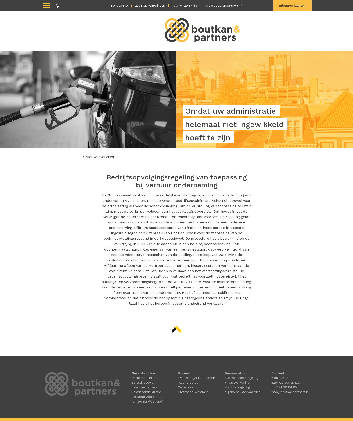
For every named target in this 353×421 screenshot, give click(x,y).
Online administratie (146, 378)
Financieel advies (144, 387)
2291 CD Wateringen (150, 5)
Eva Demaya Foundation (196, 378)
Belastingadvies (143, 382)
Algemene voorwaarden (242, 392)
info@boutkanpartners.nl (223, 5)
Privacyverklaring (237, 382)
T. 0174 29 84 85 (185, 5)
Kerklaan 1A (119, 5)
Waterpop (185, 387)
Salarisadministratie (146, 392)
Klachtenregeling (237, 387)
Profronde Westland (193, 392)
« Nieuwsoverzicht (98, 157)
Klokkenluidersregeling (241, 378)
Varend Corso (188, 382)
